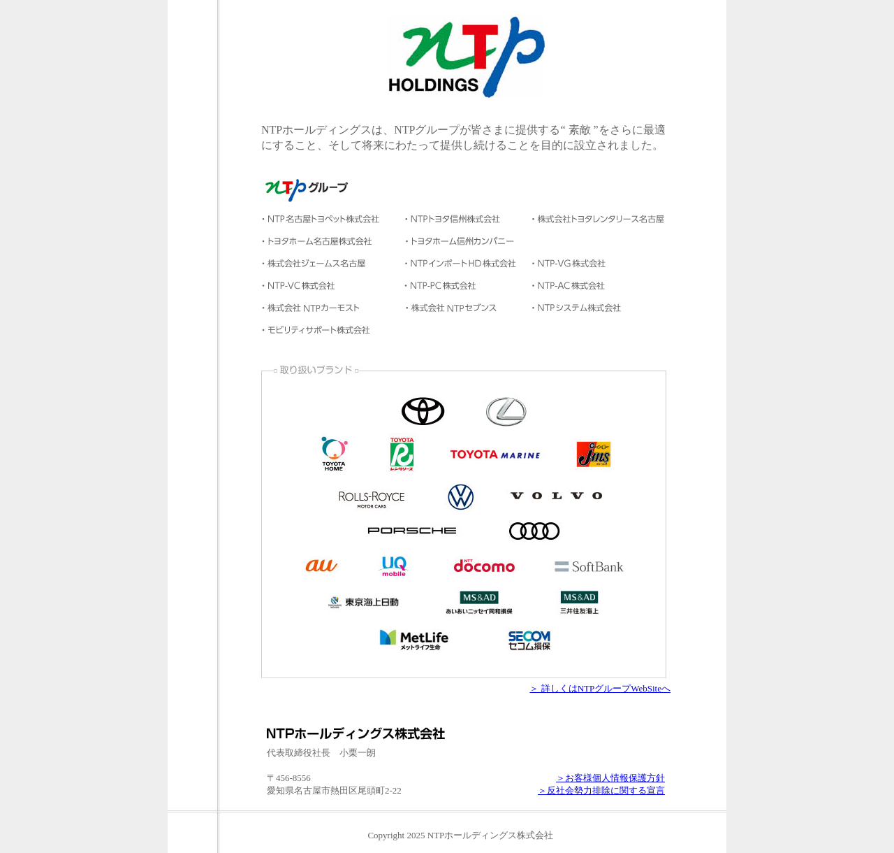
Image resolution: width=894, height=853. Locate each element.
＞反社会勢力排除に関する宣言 (601, 790)
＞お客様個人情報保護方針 (610, 778)
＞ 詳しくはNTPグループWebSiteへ (599, 688)
